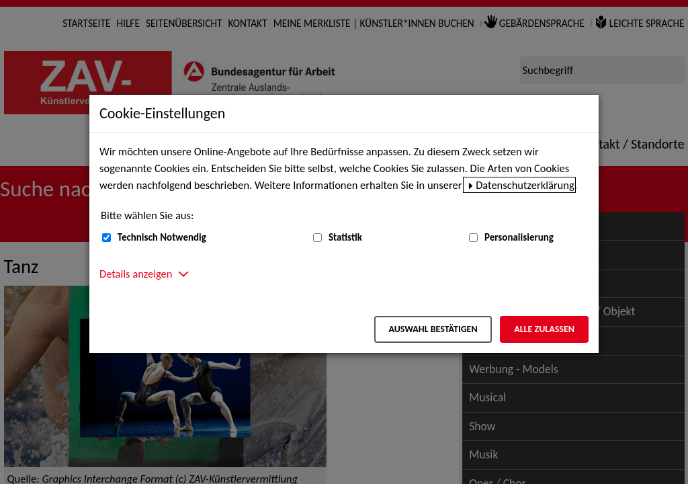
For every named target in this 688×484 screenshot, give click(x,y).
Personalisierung (519, 237)
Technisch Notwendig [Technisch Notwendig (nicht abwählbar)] (162, 237)
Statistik (345, 237)
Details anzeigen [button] (135, 273)
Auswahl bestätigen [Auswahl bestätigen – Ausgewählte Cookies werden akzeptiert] (432, 329)
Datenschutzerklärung (525, 185)
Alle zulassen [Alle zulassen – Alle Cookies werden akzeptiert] (544, 329)
